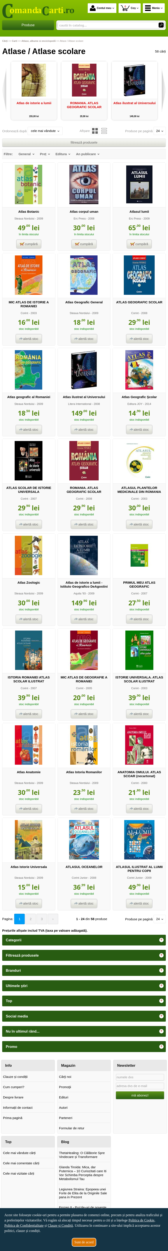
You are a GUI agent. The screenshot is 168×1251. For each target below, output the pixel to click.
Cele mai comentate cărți (21, 1163)
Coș (128, 8)
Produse (28, 25)
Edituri (63, 1097)
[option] (34, 90)
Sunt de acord (84, 1242)
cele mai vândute (45, 131)
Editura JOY (135, 404)
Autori (63, 1107)
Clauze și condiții (15, 1077)
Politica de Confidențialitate (24, 1225)
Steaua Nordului (24, 218)
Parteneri (65, 1118)
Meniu (152, 8)
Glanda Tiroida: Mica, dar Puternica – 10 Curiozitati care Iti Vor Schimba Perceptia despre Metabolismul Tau (83, 1173)
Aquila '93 (80, 593)
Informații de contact (18, 1107)
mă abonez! (140, 1095)
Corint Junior (80, 877)
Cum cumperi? (13, 1087)
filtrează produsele (84, 142)
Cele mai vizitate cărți (18, 1173)
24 (159, 131)
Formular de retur (71, 1128)
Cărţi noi (65, 1077)
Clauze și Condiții (60, 1225)
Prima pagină (12, 1118)
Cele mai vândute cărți (19, 1153)
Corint (24, 313)
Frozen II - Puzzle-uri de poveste (83, 1207)
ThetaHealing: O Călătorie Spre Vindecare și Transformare (82, 1155)
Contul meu (100, 8)
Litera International (79, 404)
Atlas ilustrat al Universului (134, 103)
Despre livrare (13, 1097)
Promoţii (65, 1087)
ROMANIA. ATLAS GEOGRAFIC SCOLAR (84, 105)
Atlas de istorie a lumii (33, 103)
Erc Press (80, 218)
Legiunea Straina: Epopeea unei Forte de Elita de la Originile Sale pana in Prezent (83, 1193)
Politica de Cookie (141, 1220)
